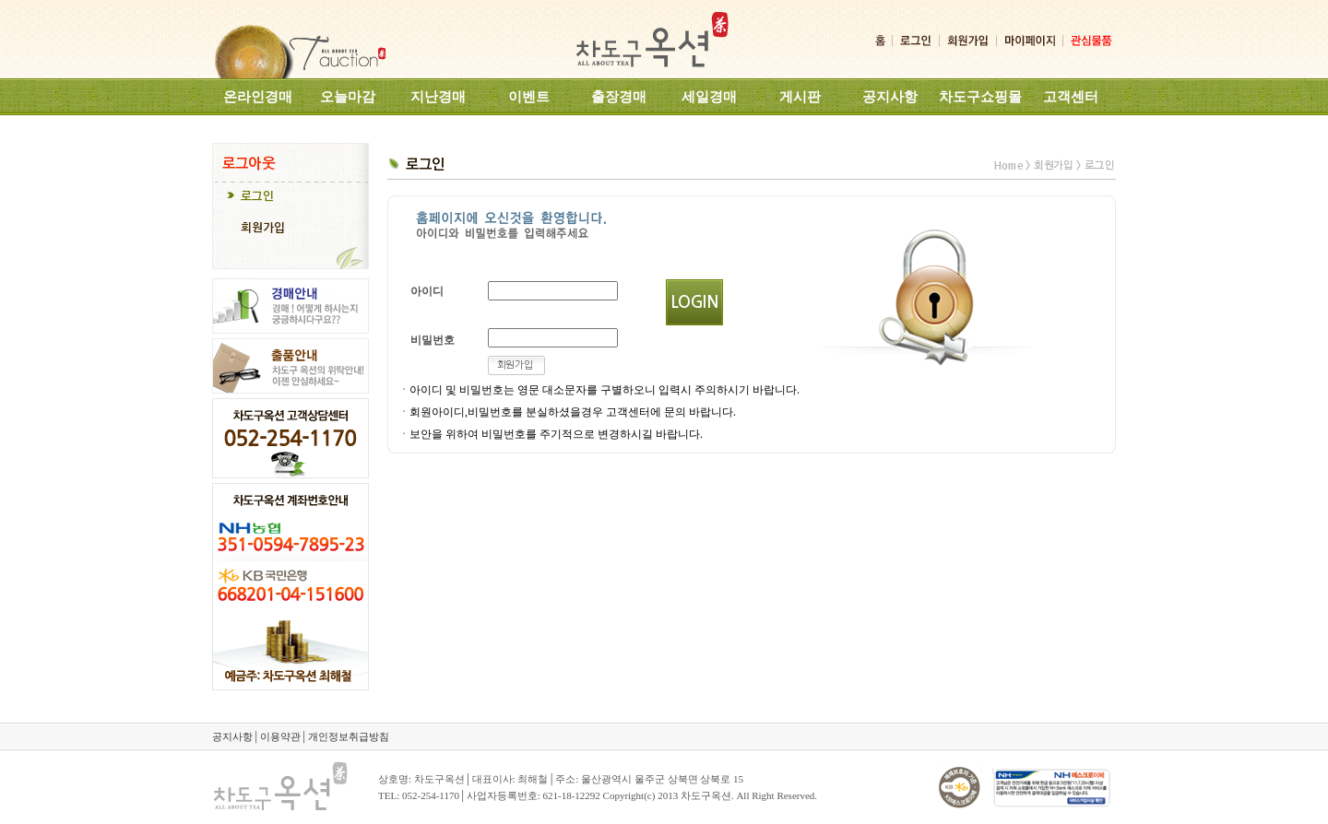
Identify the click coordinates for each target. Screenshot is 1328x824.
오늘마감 (347, 96)
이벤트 (529, 96)
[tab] (290, 198)
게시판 (800, 96)
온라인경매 (257, 96)
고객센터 (1070, 96)
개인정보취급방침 (348, 736)
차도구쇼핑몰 (980, 96)
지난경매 (438, 96)
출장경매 (618, 96)
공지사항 (890, 96)
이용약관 (280, 736)
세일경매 (709, 96)
